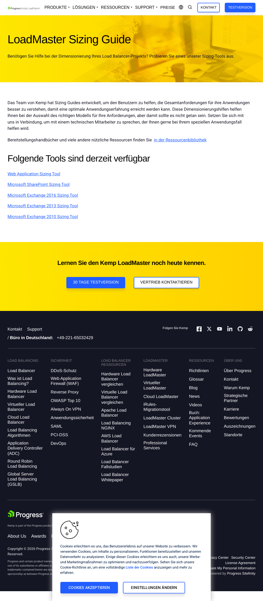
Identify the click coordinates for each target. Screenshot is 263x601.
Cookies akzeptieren (89, 587)
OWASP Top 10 (65, 400)
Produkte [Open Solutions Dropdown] (56, 7)
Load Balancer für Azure (118, 451)
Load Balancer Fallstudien (115, 464)
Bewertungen (236, 417)
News (194, 396)
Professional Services (155, 445)
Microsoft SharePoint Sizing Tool (39, 184)
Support (34, 329)
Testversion (240, 7)
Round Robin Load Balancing (22, 464)
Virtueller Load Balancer (21, 407)
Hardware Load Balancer (22, 394)
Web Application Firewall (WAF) (66, 381)
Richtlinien (199, 370)
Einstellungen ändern (154, 587)
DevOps (58, 443)
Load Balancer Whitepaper (115, 477)
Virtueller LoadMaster (155, 385)
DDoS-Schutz (64, 370)
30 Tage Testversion (95, 282)
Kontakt (208, 7)
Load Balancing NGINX (116, 425)
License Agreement (240, 563)
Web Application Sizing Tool (34, 174)
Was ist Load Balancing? (20, 381)
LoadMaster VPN (160, 426)
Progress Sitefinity (241, 573)
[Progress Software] (26, 514)
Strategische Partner (236, 398)
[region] (131, 557)
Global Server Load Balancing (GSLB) (22, 479)
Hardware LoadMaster (155, 372)
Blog (193, 387)
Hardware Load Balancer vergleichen (115, 379)
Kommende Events (200, 433)
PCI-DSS (59, 434)
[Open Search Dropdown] (190, 7)
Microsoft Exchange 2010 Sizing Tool (43, 216)
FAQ (193, 444)
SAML (56, 426)
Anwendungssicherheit (72, 417)
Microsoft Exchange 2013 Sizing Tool (43, 206)
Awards (38, 536)
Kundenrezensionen (163, 435)
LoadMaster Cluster (162, 418)
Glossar (196, 379)
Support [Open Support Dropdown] (145, 7)
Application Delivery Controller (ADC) (25, 448)
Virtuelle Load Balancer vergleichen (114, 397)
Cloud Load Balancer (18, 420)
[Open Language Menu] (181, 7)
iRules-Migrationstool (157, 407)
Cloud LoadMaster (161, 396)
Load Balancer (21, 370)
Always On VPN (66, 409)
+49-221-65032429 (75, 337)
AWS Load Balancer (111, 438)
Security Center (243, 557)
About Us (17, 536)
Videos (195, 405)
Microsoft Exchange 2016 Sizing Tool (43, 195)
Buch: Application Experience (199, 417)
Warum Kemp (237, 387)
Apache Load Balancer (113, 413)
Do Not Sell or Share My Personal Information (219, 568)
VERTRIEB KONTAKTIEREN (166, 282)
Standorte (233, 434)
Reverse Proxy (65, 392)
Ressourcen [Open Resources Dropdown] (115, 7)
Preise (167, 8)
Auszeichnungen (239, 426)
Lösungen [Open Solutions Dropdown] (84, 7)
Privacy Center (217, 557)
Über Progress (237, 370)
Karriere (231, 409)
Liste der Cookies (139, 568)
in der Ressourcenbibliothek (180, 140)
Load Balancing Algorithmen (22, 432)
